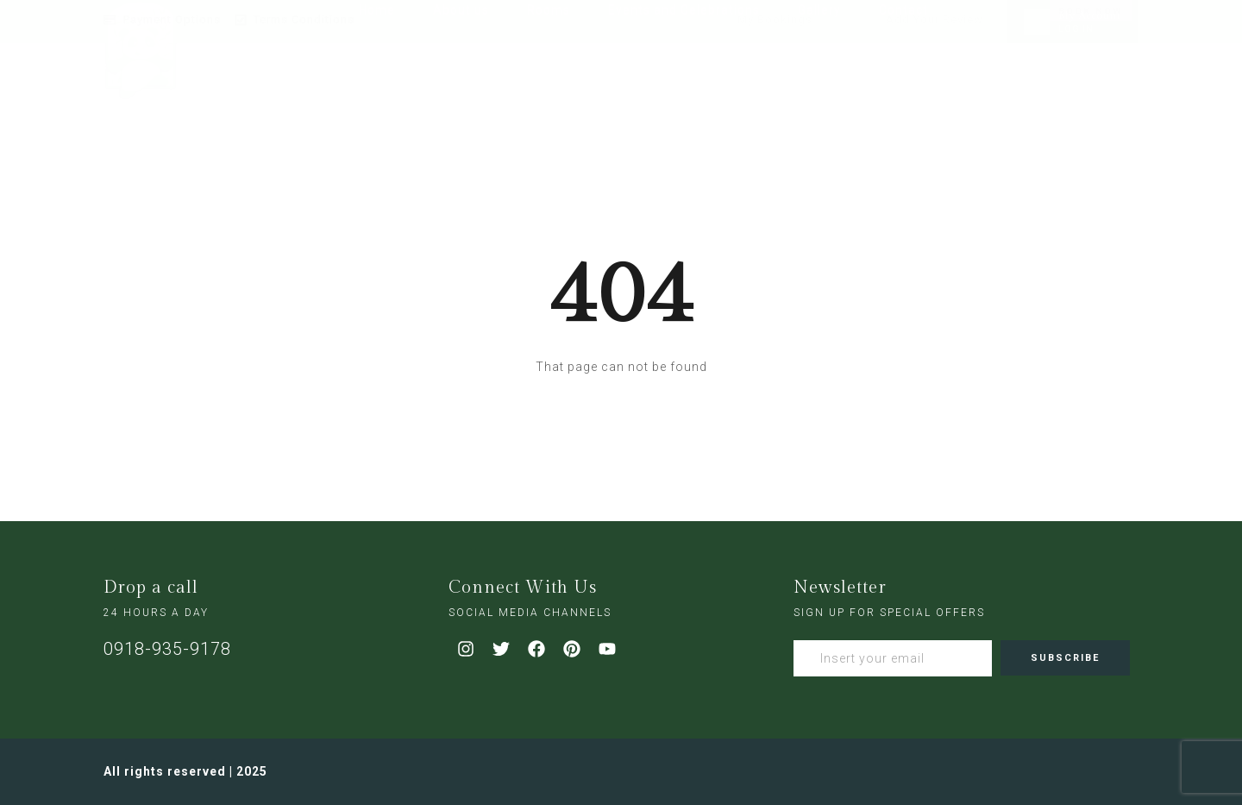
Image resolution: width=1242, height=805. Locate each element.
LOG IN (1076, 29)
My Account (1089, 15)
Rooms (548, 76)
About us (461, 76)
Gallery (819, 76)
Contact (903, 76)
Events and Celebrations (684, 76)
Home (377, 76)
